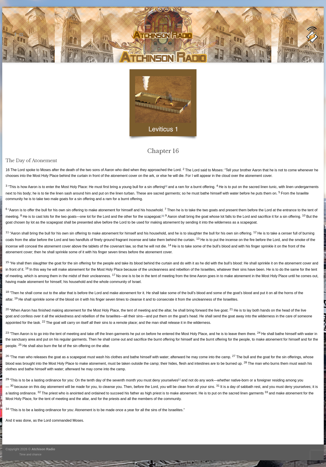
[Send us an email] (21, 35)
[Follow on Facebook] (15, 35)
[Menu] (8, 34)
